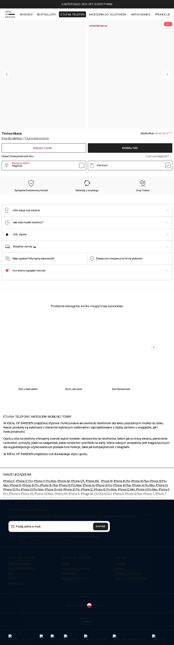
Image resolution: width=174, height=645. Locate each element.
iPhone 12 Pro (72, 512)
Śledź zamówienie (19, 586)
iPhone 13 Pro (11, 512)
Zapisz (101, 549)
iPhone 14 (88, 508)
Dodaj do (130, 148)
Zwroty (13, 601)
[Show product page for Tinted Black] (12, 198)
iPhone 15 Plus (48, 508)
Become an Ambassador (131, 601)
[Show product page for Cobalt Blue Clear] (83, 198)
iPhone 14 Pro (104, 508)
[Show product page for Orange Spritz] (59, 198)
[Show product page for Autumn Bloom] (106, 198)
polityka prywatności (87, 559)
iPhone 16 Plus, (140, 503)
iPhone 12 (87, 512)
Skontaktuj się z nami (21, 591)
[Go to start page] (10, 14)
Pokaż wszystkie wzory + (156, 176)
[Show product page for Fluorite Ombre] (129, 198)
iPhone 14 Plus (122, 508)
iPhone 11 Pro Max (147, 512)
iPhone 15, (16, 508)
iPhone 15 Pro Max (70, 508)
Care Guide (69, 596)
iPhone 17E (78, 503)
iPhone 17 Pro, (24, 503)
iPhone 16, (107, 503)
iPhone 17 (9, 503)
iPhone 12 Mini (126, 512)
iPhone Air (64, 503)
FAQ (11, 596)
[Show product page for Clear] (36, 198)
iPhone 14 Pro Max (143, 508)
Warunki (120, 586)
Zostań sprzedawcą (74, 601)
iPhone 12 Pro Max (105, 512)
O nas (65, 586)
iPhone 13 (162, 508)
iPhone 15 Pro (30, 508)
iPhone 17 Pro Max (45, 503)
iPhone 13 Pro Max (32, 512)
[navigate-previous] (153, 380)
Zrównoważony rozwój (76, 591)
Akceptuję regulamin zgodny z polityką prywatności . (57, 559)
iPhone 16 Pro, (122, 503)
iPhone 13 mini (53, 512)
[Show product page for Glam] (153, 198)
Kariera (120, 591)
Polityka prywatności (129, 596)
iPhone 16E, (93, 503)
